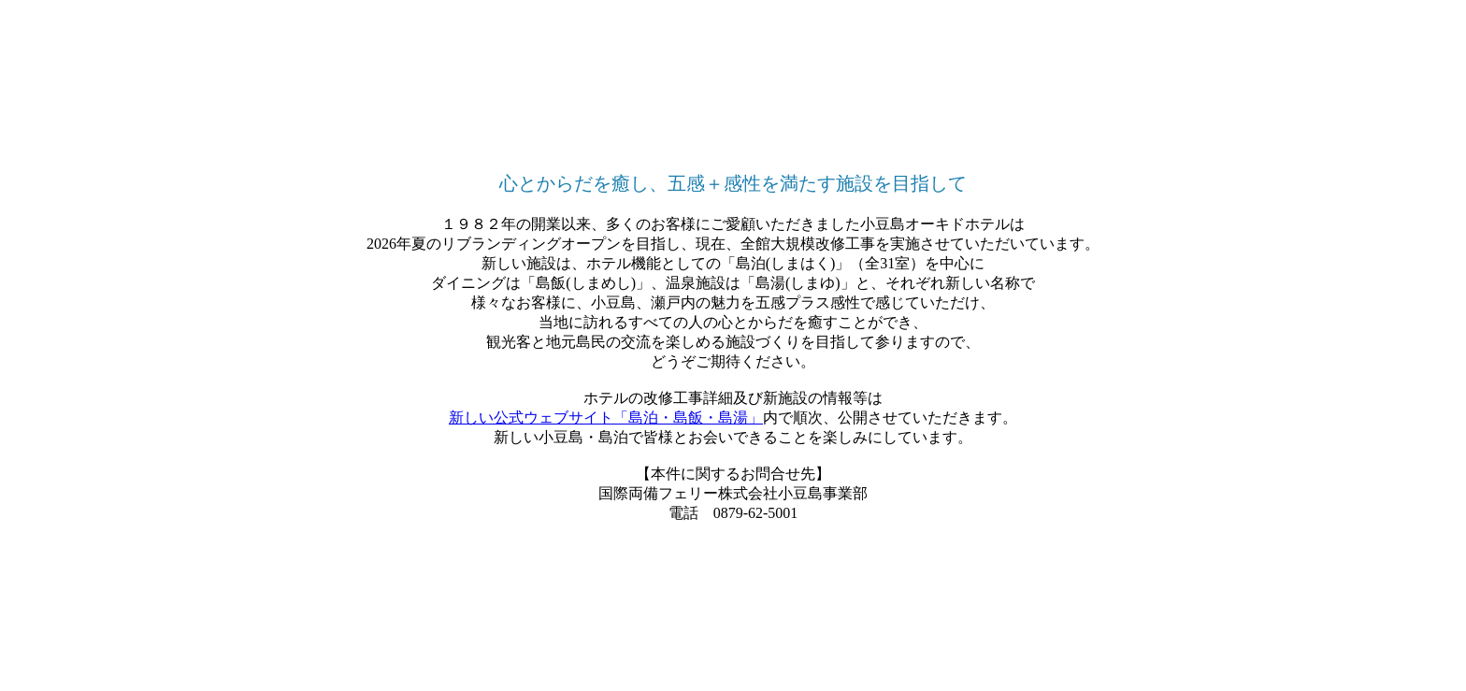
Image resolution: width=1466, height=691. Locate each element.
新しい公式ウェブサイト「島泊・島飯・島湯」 (606, 417)
